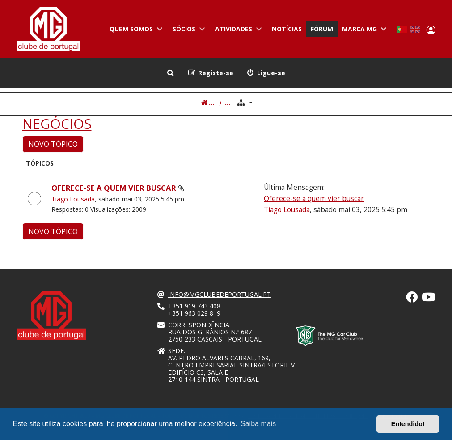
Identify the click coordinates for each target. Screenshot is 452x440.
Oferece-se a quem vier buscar (113, 188)
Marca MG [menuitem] (363, 31)
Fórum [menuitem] (322, 29)
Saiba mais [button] (258, 423)
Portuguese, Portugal (402, 29)
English (415, 29)
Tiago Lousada (73, 199)
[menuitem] (266, 73)
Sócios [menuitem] (187, 31)
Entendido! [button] (408, 423)
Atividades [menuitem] (237, 31)
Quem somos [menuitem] (134, 31)
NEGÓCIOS (57, 124)
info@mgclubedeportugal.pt (219, 294)
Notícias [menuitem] (287, 29)
